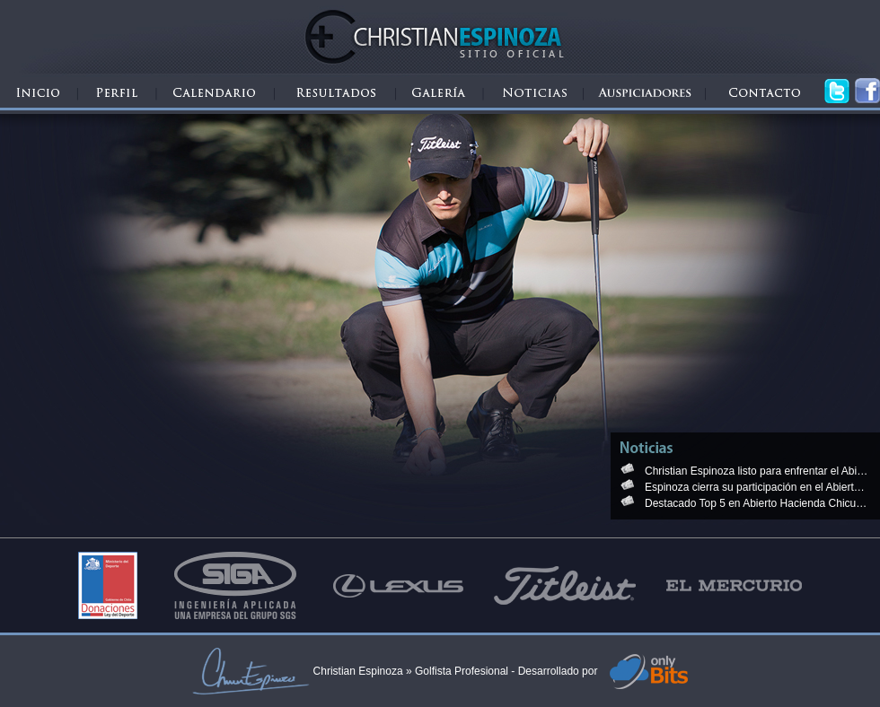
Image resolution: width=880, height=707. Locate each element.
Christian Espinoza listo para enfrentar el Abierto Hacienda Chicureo (757, 471)
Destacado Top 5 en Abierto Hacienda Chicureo (757, 503)
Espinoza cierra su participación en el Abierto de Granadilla (757, 487)
